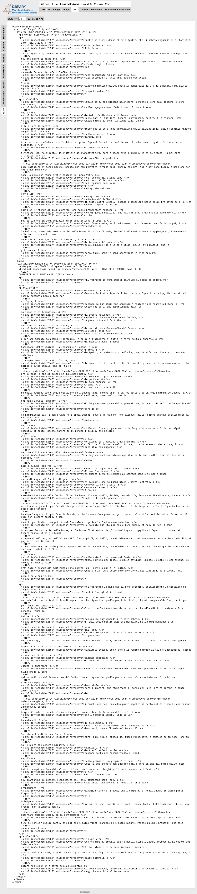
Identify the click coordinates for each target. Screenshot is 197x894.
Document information (117, 9)
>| (42, 18)
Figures (3, 58)
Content (3, 46)
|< (15, 18)
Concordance (3, 98)
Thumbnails (3, 32)
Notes (3, 84)
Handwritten (3, 71)
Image (66, 9)
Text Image (54, 9)
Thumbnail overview (91, 9)
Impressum (85, 892)
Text (42, 9)
